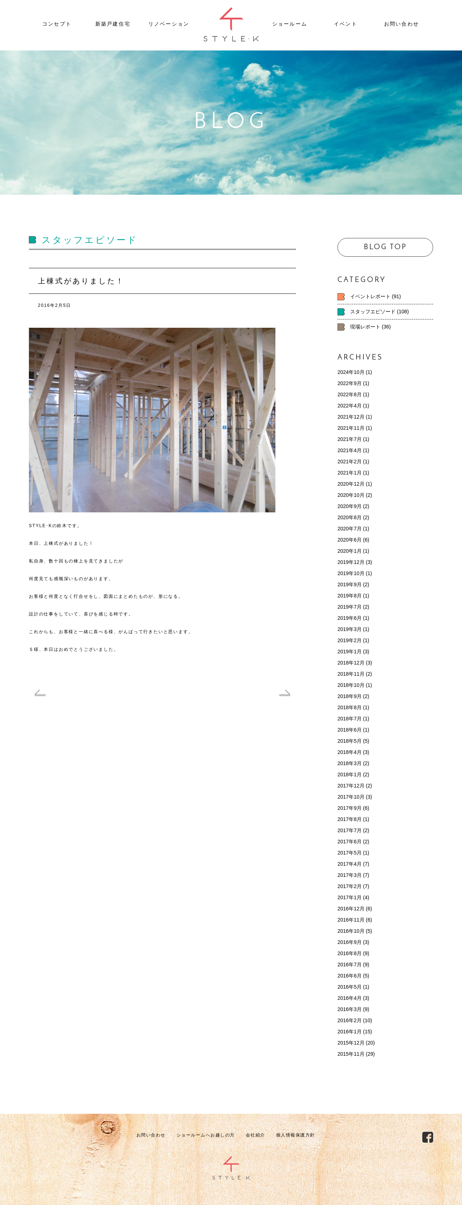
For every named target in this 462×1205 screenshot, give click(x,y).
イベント (345, 24)
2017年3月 (349, 875)
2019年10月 (351, 573)
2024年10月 (351, 372)
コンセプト (56, 24)
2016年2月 (349, 1020)
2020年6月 (349, 540)
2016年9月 (349, 942)
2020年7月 (349, 528)
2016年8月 (349, 953)
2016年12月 (351, 909)
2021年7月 (349, 439)
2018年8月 (349, 707)
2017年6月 (349, 841)
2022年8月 (349, 394)
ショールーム (289, 24)
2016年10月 (351, 931)
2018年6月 (349, 730)
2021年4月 (349, 450)
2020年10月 (351, 495)
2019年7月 (349, 607)
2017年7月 (349, 830)
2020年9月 (349, 506)
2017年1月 (349, 897)
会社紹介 (255, 1135)
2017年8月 (349, 819)
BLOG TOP (385, 247)
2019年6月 (349, 618)
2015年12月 (351, 1043)
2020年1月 (349, 551)
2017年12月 (351, 786)
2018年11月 (351, 674)
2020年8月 (349, 517)
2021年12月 (351, 417)
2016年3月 (349, 1009)
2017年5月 (349, 853)
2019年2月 (349, 640)
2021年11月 (351, 428)
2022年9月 (349, 383)
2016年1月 (349, 1031)
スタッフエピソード (373, 311)
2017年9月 (349, 808)
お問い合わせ (401, 24)
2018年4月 (349, 752)
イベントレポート (370, 296)
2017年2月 (349, 886)
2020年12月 (351, 484)
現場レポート (365, 327)
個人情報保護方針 (295, 1135)
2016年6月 (349, 976)
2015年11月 (351, 1054)
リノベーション (168, 24)
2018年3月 (349, 763)
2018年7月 (349, 718)
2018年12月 (351, 663)
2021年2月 (349, 461)
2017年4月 (349, 864)
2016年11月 (351, 920)
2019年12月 (351, 562)
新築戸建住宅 (112, 24)
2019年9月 (349, 584)
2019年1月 (349, 651)
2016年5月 (349, 987)
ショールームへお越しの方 (205, 1135)
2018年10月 (351, 685)
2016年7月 (349, 964)
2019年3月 (349, 629)
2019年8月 (349, 596)
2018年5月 (349, 741)
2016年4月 (349, 998)
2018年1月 (349, 774)
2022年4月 (349, 406)
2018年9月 (349, 696)
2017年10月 (351, 797)
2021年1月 (349, 473)
